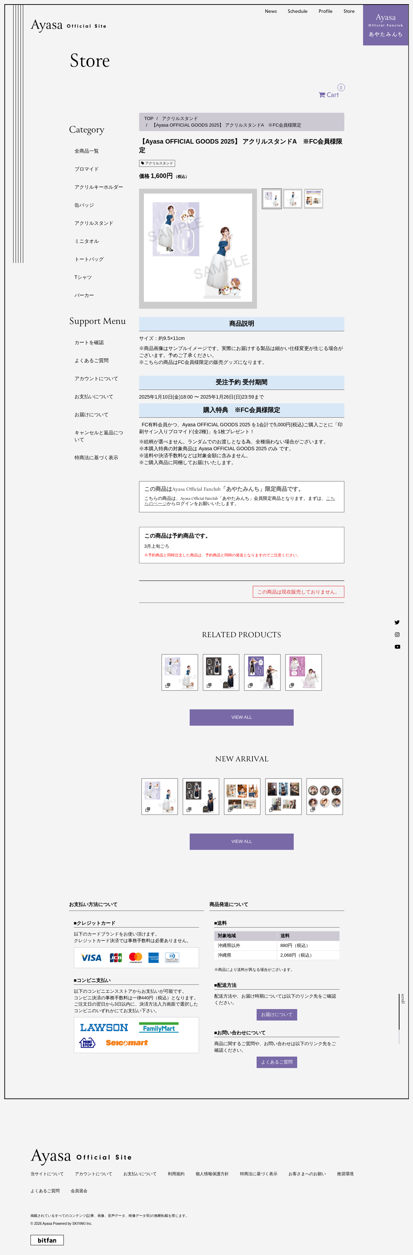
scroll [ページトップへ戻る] (402, 999)
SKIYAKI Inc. (82, 1224)
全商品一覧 (87, 151)
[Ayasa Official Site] (68, 26)
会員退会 (79, 1190)
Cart (335, 93)
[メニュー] (385, 25)
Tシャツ (83, 277)
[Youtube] (397, 646)
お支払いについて (94, 396)
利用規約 (176, 1173)
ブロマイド (87, 169)
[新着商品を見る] (242, 842)
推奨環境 (345, 1173)
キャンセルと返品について (99, 436)
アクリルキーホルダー (99, 187)
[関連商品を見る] (242, 717)
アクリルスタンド (94, 223)
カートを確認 (89, 342)
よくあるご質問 (92, 360)
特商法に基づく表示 (96, 457)
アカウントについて (96, 378)
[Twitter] (397, 622)
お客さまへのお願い (307, 1173)
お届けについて (92, 414)
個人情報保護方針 (212, 1173)
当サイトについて (47, 1173)
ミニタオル (87, 241)
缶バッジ (84, 205)
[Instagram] (397, 634)
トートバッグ (89, 259)
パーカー (84, 295)
